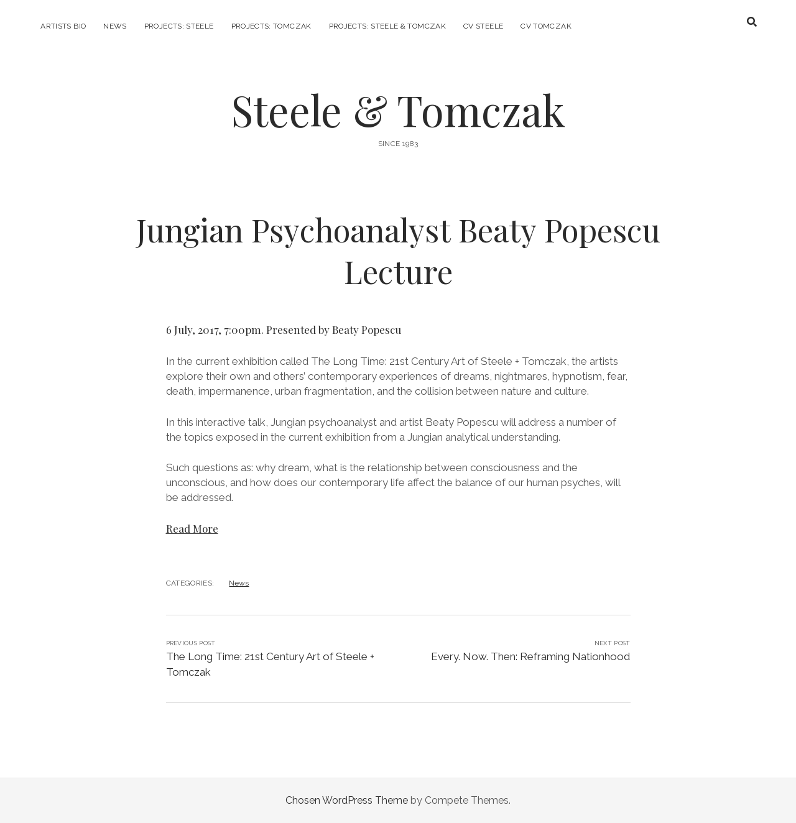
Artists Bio (63, 26)
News (114, 26)
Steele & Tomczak (398, 109)
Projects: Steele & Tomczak (387, 26)
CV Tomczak (546, 26)
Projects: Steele (179, 26)
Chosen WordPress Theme (346, 800)
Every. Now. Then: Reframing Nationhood (530, 656)
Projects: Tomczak (271, 26)
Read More (192, 528)
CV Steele (483, 26)
